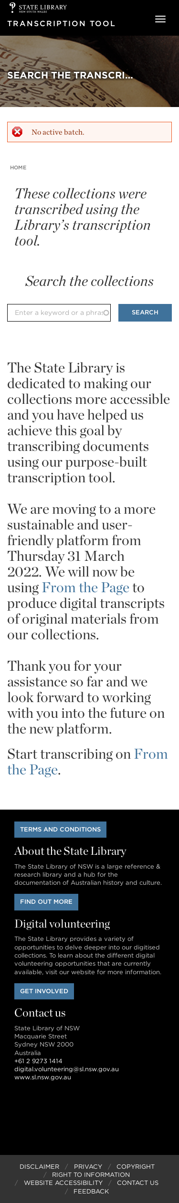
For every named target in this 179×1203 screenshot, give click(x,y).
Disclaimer (39, 1166)
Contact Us (137, 1182)
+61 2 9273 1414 (38, 1061)
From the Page (85, 587)
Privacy (88, 1166)
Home (18, 167)
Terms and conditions (60, 829)
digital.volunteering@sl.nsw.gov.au (66, 1069)
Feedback (91, 1191)
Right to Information (91, 1174)
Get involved (44, 991)
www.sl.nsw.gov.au (42, 1077)
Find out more (46, 901)
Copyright (135, 1166)
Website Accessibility (63, 1182)
